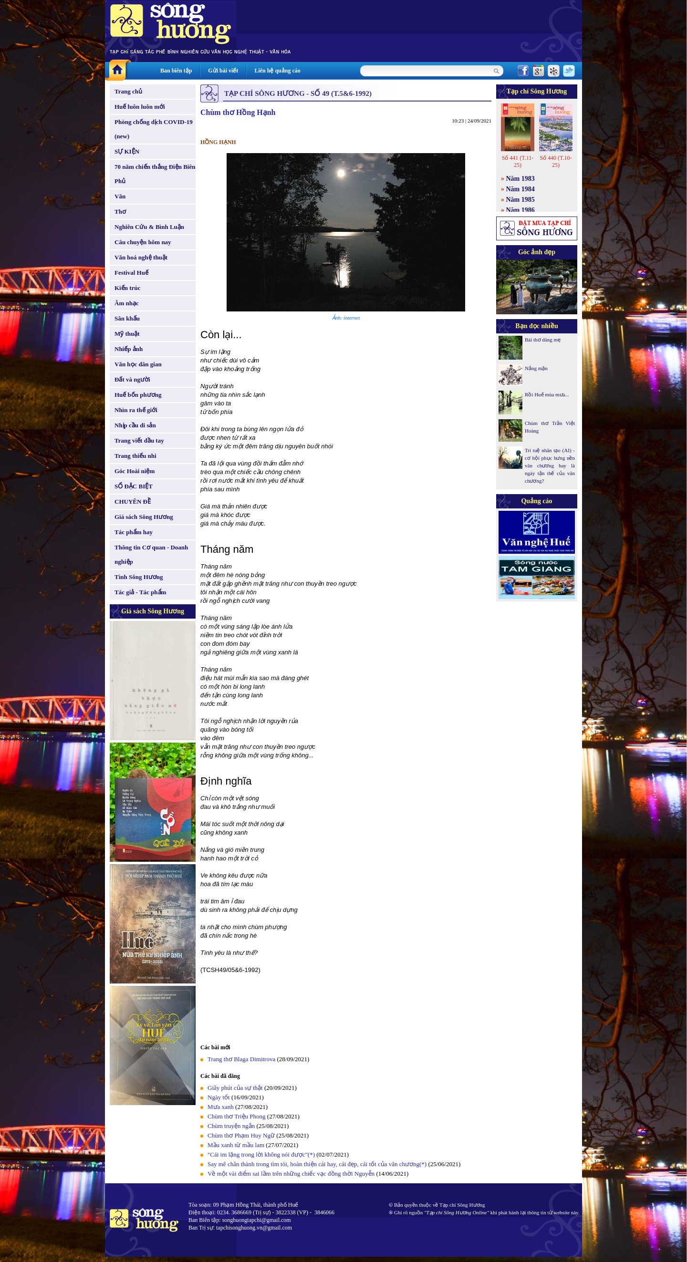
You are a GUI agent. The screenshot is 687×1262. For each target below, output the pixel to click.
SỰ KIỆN (126, 151)
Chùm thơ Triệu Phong (237, 1116)
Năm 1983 (520, 178)
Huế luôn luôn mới (139, 106)
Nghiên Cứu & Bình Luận (149, 226)
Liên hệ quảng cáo (277, 70)
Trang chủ (128, 91)
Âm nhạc (126, 303)
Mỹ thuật (127, 333)
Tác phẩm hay (133, 532)
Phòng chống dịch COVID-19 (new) (153, 129)
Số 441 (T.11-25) (518, 161)
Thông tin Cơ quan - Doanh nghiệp (151, 554)
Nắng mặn (536, 368)
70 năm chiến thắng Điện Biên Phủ (154, 174)
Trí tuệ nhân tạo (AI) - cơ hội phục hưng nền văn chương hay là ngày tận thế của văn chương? (550, 465)
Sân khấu (127, 318)
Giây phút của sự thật (235, 1087)
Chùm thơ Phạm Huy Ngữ (241, 1135)
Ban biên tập (176, 70)
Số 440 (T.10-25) (556, 161)
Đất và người (132, 379)
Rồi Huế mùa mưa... (547, 394)
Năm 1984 (520, 189)
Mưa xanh (221, 1106)
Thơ (120, 211)
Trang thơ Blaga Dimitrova (241, 1059)
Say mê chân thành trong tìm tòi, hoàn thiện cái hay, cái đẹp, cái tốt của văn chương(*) (317, 1164)
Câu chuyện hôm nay (142, 242)
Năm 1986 (520, 210)
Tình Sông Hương (138, 576)
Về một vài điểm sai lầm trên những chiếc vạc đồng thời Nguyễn (291, 1173)
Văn (119, 196)
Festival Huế (131, 272)
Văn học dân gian (138, 364)
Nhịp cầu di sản (135, 425)
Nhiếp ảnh (128, 348)
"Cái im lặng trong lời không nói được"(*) (261, 1154)
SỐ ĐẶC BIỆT (133, 486)
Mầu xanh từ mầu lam (236, 1144)
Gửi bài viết (223, 70)
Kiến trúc (127, 287)
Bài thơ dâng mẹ (543, 339)
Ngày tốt (219, 1097)
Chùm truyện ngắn (231, 1125)
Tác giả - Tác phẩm (140, 592)
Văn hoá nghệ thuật (140, 257)
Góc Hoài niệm (134, 471)
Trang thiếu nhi (135, 455)
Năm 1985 (520, 199)
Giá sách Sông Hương (143, 516)
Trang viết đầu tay (139, 440)
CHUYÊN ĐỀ (132, 501)
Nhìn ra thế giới (135, 410)
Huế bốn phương (138, 394)
